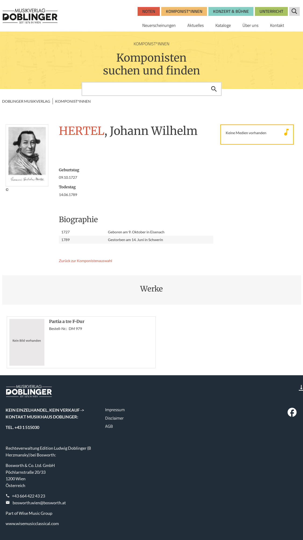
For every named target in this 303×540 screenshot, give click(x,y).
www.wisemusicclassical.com (32, 523)
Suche (294, 11)
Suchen (214, 89)
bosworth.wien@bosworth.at (39, 502)
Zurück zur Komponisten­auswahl (85, 260)
